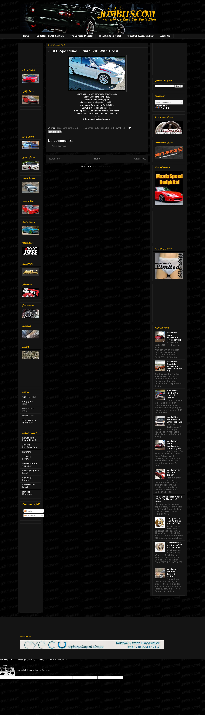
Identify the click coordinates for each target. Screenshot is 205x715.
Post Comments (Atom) (103, 166)
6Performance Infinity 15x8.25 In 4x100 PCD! (174, 545)
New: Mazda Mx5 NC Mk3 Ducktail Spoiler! (172, 394)
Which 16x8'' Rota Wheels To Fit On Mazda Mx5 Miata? (168, 499)
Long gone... (68, 128)
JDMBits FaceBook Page (30, 445)
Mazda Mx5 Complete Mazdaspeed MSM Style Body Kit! (174, 366)
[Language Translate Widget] (169, 102)
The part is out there (108, 128)
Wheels (121, 128)
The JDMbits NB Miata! (110, 36)
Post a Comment (59, 146)
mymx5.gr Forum (27, 478)
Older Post (140, 158)
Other (90, 128)
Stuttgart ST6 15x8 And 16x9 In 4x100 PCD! (174, 521)
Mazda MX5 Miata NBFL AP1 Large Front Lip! (175, 419)
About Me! (165, 36)
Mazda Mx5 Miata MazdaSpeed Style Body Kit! (174, 336)
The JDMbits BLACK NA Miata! (49, 36)
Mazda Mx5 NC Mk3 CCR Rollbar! (174, 472)
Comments (30, 515)
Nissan (84, 128)
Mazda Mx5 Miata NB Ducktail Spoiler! (172, 573)
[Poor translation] (10, 673)
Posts (28, 511)
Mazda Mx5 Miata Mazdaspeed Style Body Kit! (174, 444)
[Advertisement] (31, 53)
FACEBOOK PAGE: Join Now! (140, 36)
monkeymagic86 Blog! (30, 471)
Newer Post (54, 158)
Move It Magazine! (27, 493)
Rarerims (26, 452)
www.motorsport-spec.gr (30, 464)
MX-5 (77, 128)
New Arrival (28, 408)
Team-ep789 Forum (28, 457)
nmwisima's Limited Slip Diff (30, 439)
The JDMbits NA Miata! (81, 36)
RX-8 (96, 128)
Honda (59, 128)
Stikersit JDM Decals (28, 485)
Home (26, 36)
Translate (162, 108)
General (26, 397)
